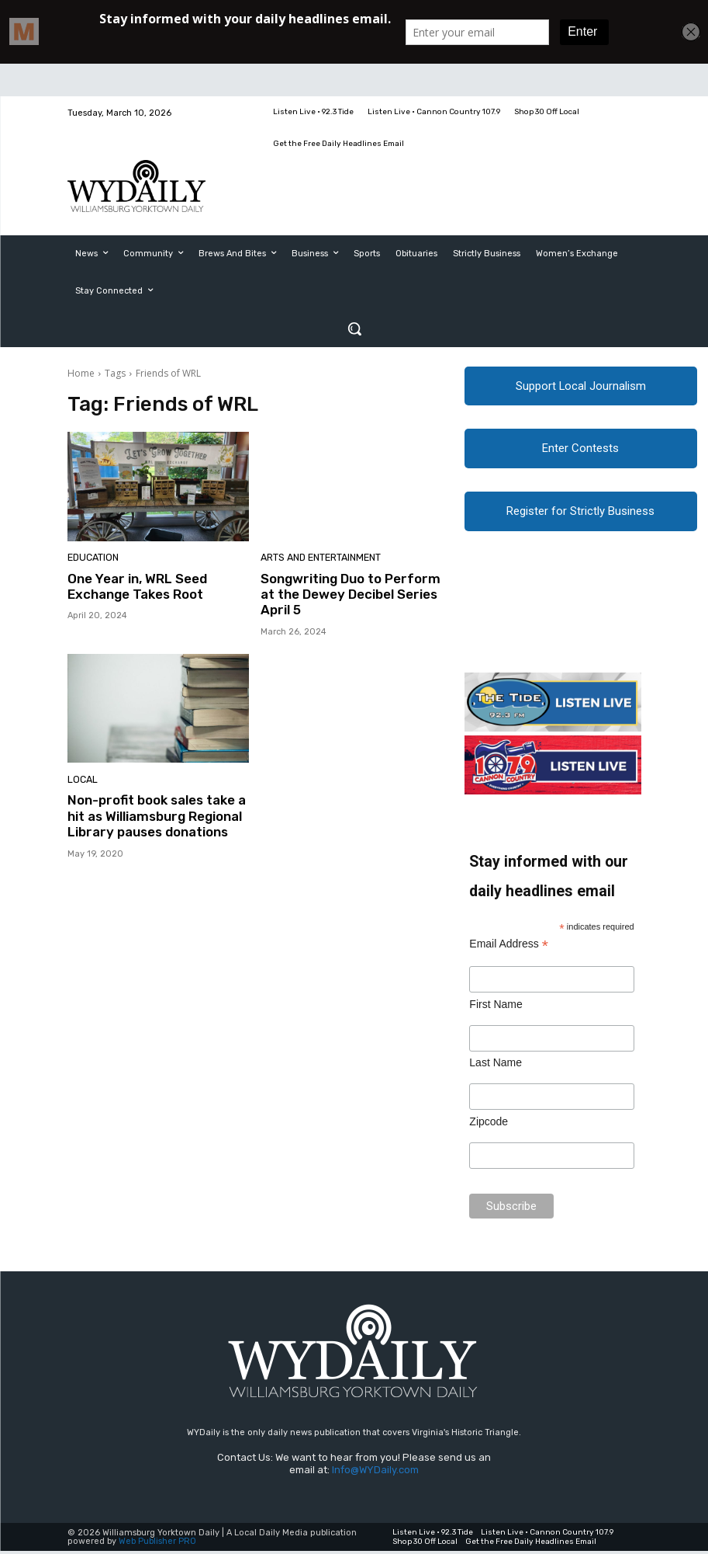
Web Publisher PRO (157, 1544)
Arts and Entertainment (319, 559)
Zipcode (488, 1124)
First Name (495, 1006)
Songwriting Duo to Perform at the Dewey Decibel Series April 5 (350, 594)
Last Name (495, 1065)
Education (91, 559)
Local (81, 780)
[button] (354, 328)
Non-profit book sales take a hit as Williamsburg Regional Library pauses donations (156, 816)
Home (81, 373)
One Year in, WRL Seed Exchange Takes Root (137, 586)
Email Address (508, 947)
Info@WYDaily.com (375, 1472)
